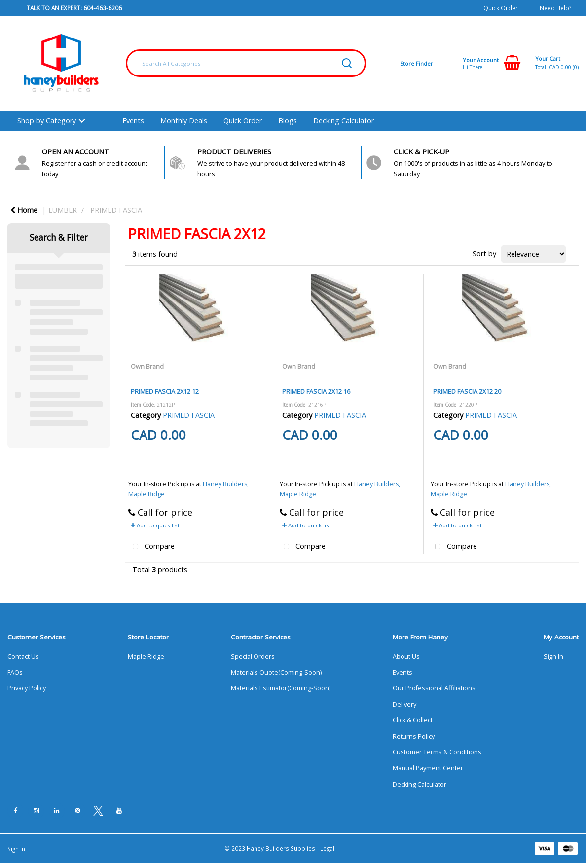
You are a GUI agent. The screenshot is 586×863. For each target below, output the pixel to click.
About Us (406, 656)
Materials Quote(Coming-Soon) (276, 672)
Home (23, 210)
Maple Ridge (146, 656)
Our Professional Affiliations (434, 688)
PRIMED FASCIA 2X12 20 (467, 391)
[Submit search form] (346, 63)
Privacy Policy (26, 688)
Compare (151, 547)
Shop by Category (46, 120)
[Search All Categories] (246, 63)
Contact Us (23, 656)
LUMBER (62, 210)
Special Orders (253, 656)
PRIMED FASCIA (116, 210)
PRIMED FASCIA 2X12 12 (165, 391)
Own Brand (147, 366)
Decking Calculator (343, 120)
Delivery (404, 704)
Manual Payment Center (428, 768)
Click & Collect (413, 720)
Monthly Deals (183, 120)
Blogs (287, 120)
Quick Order (500, 8)
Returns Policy (414, 736)
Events (133, 120)
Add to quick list (155, 525)
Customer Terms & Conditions (437, 752)
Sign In (553, 656)
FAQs (15, 672)
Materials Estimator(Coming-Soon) (280, 688)
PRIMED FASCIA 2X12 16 (316, 391)
